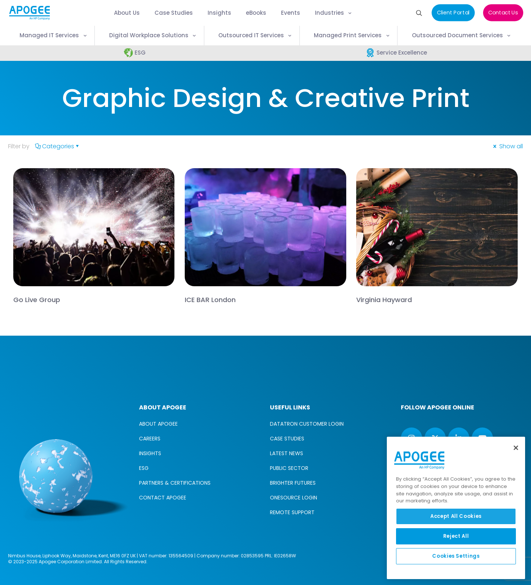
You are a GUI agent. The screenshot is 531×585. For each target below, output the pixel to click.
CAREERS (149, 438)
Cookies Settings (456, 556)
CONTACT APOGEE (162, 497)
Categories (57, 146)
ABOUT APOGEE (158, 424)
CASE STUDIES (287, 438)
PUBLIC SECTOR (289, 468)
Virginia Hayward (384, 299)
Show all (507, 146)
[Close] (516, 448)
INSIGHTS (150, 453)
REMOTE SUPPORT (292, 512)
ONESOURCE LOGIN (293, 497)
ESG (144, 468)
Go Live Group (36, 299)
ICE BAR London (210, 299)
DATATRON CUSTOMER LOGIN (307, 424)
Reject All (456, 536)
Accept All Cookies (456, 516)
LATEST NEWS (286, 453)
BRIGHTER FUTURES (293, 483)
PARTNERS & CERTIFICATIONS (175, 483)
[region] (456, 508)
